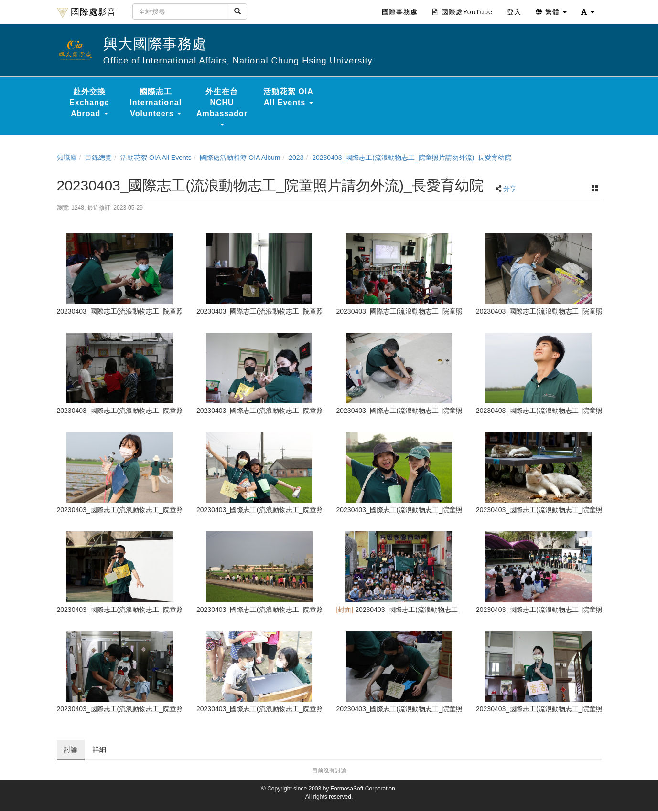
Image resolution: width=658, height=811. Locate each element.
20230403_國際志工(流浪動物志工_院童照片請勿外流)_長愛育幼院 (411, 157)
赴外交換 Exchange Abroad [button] (89, 102)
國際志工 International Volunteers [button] (155, 102)
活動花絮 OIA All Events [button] (288, 96)
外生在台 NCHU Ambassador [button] (222, 106)
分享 (510, 188)
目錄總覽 (98, 157)
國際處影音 (86, 12)
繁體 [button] (551, 12)
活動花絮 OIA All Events (156, 157)
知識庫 (67, 157)
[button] (588, 12)
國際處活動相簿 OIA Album (240, 157)
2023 (296, 157)
